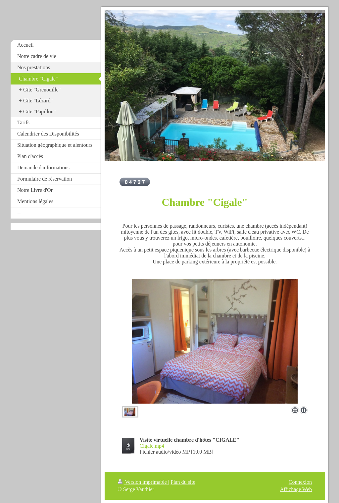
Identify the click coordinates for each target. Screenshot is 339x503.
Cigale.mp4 (152, 446)
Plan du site (182, 482)
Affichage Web (296, 489)
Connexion (300, 482)
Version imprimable (143, 482)
